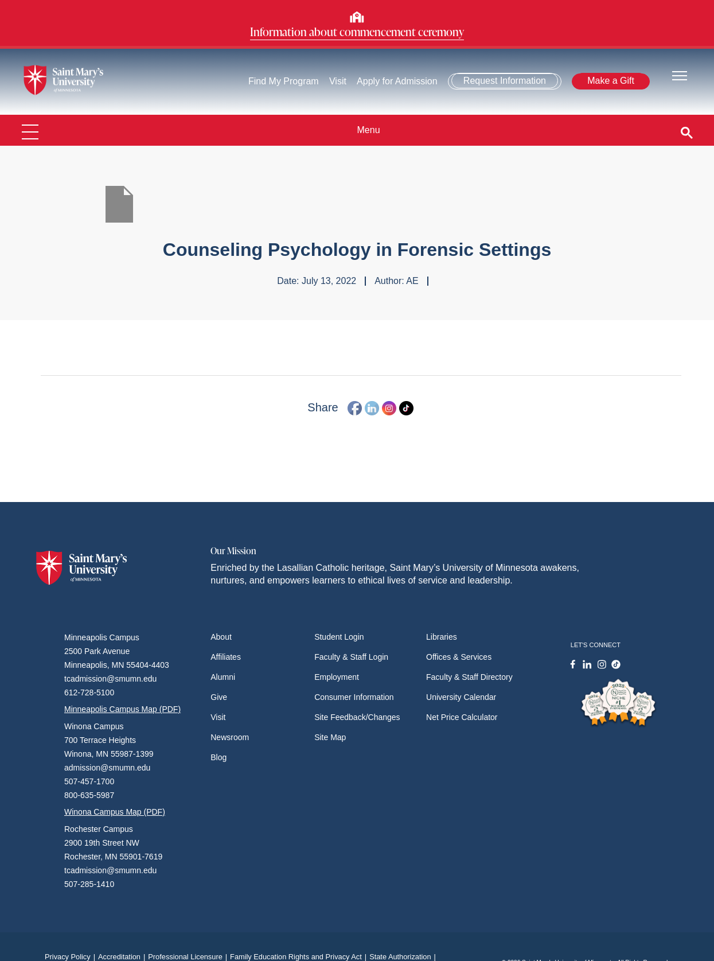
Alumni (222, 677)
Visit (337, 81)
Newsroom (229, 737)
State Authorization (404, 956)
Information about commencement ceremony (357, 32)
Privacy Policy (71, 956)
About (221, 636)
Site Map (330, 737)
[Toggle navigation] (680, 75)
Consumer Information (354, 697)
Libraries (441, 636)
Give (218, 697)
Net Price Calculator (462, 717)
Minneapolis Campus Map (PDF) (122, 709)
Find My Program (283, 81)
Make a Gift (610, 80)
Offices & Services (458, 657)
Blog (218, 757)
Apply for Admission (397, 81)
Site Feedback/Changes (357, 717)
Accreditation (123, 956)
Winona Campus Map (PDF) (114, 811)
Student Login (339, 636)
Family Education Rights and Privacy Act (299, 956)
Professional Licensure (189, 956)
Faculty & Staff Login (351, 657)
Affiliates (225, 657)
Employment (336, 677)
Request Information (504, 80)
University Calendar (461, 697)
